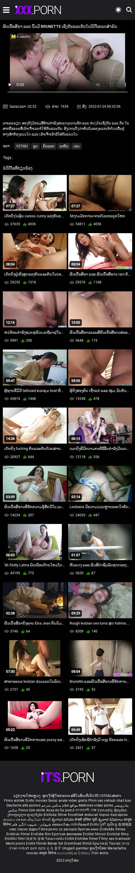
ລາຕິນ (64, 146)
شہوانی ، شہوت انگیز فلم (32, 824)
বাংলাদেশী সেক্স (86, 810)
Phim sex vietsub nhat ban (109, 801)
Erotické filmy (118, 834)
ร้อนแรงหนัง (55, 839)
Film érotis (99, 853)
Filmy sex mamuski (114, 839)
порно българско (113, 815)
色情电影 (125, 824)
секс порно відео (23, 829)
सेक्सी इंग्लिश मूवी (86, 820)
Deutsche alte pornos (23, 805)
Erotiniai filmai (18, 834)
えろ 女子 (53, 848)
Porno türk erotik (31, 810)
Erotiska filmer (56, 815)
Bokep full (55, 843)
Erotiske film (41, 834)
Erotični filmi (15, 839)
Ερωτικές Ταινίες (107, 843)
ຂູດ (35, 146)
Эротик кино (89, 829)
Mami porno (15, 843)
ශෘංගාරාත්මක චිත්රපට (74, 853)
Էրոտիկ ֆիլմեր (112, 810)
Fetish (22, 146)
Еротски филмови (67, 834)
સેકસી (46, 820)
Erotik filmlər (37, 843)
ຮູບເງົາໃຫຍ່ (98, 848)
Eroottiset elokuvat (83, 815)
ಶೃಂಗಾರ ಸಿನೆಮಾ (63, 820)
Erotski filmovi (95, 834)
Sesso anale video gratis (67, 801)
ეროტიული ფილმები (25, 815)
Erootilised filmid (78, 843)
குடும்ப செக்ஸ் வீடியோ (22, 820)
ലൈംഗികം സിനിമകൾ (71, 824)
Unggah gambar (75, 848)
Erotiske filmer (87, 839)
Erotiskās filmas (113, 829)
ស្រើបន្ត (112, 824)
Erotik (70, 839)
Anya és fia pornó (60, 810)
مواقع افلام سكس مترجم (59, 805)
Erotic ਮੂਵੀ (98, 824)
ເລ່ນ (77, 146)
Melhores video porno (96, 805)
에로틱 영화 (35, 839)
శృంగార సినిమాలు (111, 820)
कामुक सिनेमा (48, 853)
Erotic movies (36, 801)
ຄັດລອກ (48, 146)
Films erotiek (14, 801)
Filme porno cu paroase (57, 829)
